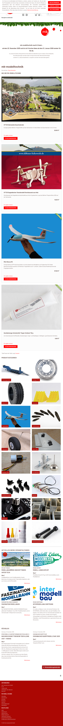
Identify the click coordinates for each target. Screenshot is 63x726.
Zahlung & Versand (6, 716)
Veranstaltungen (5, 703)
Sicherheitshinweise (6, 717)
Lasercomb (4, 688)
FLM (3, 686)
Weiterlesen (27, 583)
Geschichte (4, 697)
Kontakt (3, 699)
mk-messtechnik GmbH (7, 685)
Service (3, 702)
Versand (17, 353)
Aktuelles (4, 696)
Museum (4, 700)
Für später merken (8, 135)
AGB (3, 710)
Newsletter (4, 705)
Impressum (4, 711)
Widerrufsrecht (5, 714)
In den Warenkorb (10, 138)
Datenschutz (5, 713)
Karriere (3, 691)
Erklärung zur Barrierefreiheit (9, 719)
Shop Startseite (12, 70)
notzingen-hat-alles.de (7, 689)
